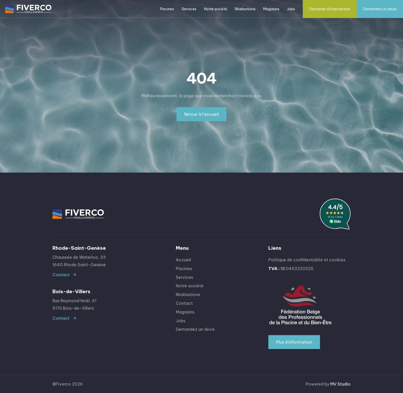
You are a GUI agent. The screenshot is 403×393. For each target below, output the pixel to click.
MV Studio (340, 384)
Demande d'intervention (329, 9)
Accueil (183, 259)
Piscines (184, 268)
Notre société (215, 9)
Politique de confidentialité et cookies (306, 259)
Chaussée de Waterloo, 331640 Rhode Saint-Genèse (79, 261)
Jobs (291, 9)
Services (184, 277)
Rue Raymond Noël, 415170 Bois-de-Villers (74, 304)
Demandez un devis (380, 9)
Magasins (271, 9)
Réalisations (245, 9)
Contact (61, 274)
